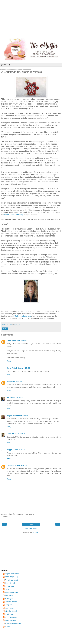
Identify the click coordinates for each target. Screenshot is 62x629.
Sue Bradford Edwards (13, 623)
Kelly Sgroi (9, 599)
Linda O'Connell (13, 434)
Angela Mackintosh (14, 416)
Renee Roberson (11, 617)
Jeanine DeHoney (11, 592)
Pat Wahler (11, 397)
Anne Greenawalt (11, 580)
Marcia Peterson (11, 602)
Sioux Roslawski (13, 341)
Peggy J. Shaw (12, 450)
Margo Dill (11, 382)
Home (31, 524)
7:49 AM (22, 450)
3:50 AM (23, 341)
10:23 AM (18, 382)
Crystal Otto (9, 586)
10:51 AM (19, 397)
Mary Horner (9, 608)
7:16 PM (23, 434)
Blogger (35, 532)
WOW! (7, 627)
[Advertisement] (31, 19)
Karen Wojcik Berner (15, 368)
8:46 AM (24, 465)
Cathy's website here (22, 316)
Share (5, 328)
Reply (9, 361)
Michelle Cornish (11, 611)
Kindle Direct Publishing (13, 215)
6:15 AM (27, 368)
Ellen (7, 589)
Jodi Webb (9, 595)
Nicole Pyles (9, 614)
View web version (31, 528)
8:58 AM (25, 416)
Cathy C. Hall (10, 583)
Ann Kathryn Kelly (11, 577)
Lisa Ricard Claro (13, 465)
